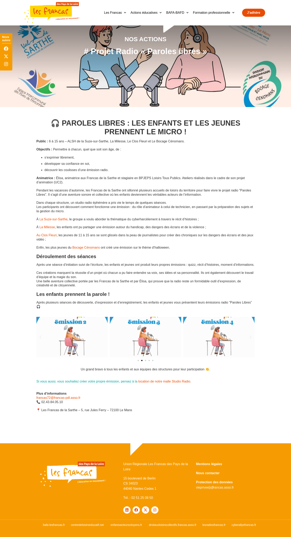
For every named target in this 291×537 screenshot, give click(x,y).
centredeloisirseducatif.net (87, 524)
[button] (138, 360)
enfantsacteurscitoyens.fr (126, 524)
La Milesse (47, 227)
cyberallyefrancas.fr (244, 524)
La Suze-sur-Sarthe (53, 219)
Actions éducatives (146, 12)
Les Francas (115, 12)
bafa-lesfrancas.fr (54, 524)
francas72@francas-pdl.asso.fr (58, 397)
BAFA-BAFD (177, 12)
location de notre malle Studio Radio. (164, 381)
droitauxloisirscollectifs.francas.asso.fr (172, 524)
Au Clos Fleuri (46, 235)
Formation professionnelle (213, 12)
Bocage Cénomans (86, 247)
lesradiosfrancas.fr (214, 524)
